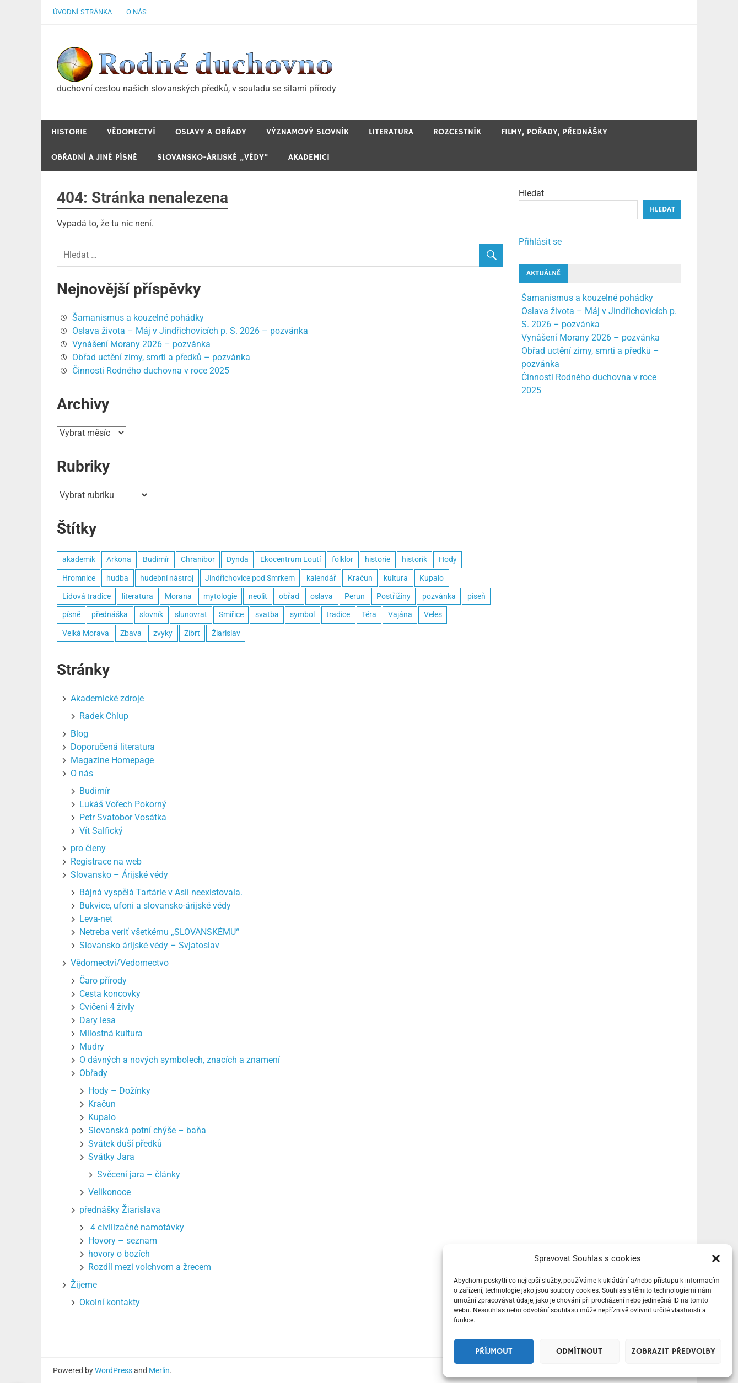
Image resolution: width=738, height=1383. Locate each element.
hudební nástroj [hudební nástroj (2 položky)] (166, 578)
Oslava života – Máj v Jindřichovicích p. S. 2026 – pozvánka (190, 331)
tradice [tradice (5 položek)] (338, 614)
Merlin (159, 1370)
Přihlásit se (540, 241)
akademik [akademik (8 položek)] (78, 559)
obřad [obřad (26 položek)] (289, 596)
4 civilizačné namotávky (136, 1227)
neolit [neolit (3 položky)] (258, 596)
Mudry (91, 1046)
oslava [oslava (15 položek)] (321, 596)
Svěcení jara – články (138, 1174)
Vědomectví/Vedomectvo (120, 963)
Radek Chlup (103, 716)
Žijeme (84, 1284)
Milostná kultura (111, 1033)
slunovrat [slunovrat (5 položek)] (191, 614)
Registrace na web (106, 861)
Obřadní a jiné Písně (94, 157)
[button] (715, 1258)
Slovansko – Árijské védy (119, 874)
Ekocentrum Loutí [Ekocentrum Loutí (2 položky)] (290, 559)
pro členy (88, 848)
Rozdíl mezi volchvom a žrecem (149, 1267)
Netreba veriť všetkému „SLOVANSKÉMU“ (159, 932)
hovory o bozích (119, 1254)
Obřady (93, 1073)
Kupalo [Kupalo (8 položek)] (431, 578)
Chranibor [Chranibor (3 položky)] (198, 559)
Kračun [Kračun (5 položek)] (360, 578)
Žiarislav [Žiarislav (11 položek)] (226, 633)
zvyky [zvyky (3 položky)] (163, 633)
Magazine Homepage (112, 760)
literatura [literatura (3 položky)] (137, 596)
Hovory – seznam (122, 1240)
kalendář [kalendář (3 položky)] (321, 578)
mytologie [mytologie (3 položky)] (220, 596)
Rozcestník (457, 132)
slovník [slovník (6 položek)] (151, 614)
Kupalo (102, 1117)
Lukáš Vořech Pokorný (122, 804)
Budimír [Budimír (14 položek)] (156, 559)
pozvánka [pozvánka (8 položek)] (439, 596)
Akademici (309, 157)
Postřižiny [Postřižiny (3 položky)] (393, 596)
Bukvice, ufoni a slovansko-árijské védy (155, 905)
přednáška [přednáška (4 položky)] (109, 614)
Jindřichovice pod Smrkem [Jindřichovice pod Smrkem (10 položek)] (250, 578)
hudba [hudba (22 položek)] (117, 578)
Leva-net (95, 919)
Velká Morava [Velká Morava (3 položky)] (85, 633)
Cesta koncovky (110, 993)
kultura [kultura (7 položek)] (396, 578)
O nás (136, 12)
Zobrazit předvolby (673, 1351)
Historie (69, 132)
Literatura (391, 132)
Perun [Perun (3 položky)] (354, 596)
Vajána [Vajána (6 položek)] (400, 614)
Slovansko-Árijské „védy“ (212, 157)
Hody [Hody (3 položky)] (448, 559)
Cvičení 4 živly (106, 1007)
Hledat (531, 193)
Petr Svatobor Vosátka (122, 817)
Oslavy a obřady (210, 132)
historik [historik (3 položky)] (414, 559)
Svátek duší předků (125, 1143)
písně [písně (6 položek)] (71, 614)
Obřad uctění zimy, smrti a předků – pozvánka (161, 357)
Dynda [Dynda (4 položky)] (238, 559)
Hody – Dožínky (119, 1090)
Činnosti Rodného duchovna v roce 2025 (150, 370)
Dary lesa (97, 1020)
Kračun (102, 1104)
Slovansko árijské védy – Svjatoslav (149, 945)
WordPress (113, 1370)
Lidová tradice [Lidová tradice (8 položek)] (86, 596)
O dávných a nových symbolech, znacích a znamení (179, 1060)
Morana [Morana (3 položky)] (178, 596)
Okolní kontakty (109, 1302)
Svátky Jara (111, 1157)
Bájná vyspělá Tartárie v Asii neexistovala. (161, 892)
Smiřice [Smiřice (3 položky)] (231, 614)
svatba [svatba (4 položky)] (267, 614)
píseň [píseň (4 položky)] (476, 596)
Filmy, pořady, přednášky (554, 132)
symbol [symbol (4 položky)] (302, 614)
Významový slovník (307, 132)
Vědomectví (131, 132)
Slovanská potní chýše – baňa (147, 1130)
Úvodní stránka (82, 12)
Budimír (94, 791)
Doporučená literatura (113, 747)
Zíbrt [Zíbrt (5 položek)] (192, 633)
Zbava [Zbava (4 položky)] (131, 633)
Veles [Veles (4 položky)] (433, 614)
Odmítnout (579, 1351)
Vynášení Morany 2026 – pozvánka (141, 344)
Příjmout (494, 1351)
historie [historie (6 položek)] (377, 559)
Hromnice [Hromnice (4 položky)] (78, 578)
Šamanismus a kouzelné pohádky (138, 317)
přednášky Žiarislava (119, 1209)
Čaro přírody (103, 980)
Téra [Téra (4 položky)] (369, 614)
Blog (79, 733)
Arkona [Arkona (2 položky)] (118, 559)
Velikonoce (109, 1192)
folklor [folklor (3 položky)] (342, 559)
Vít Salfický (101, 830)
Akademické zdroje (107, 698)
